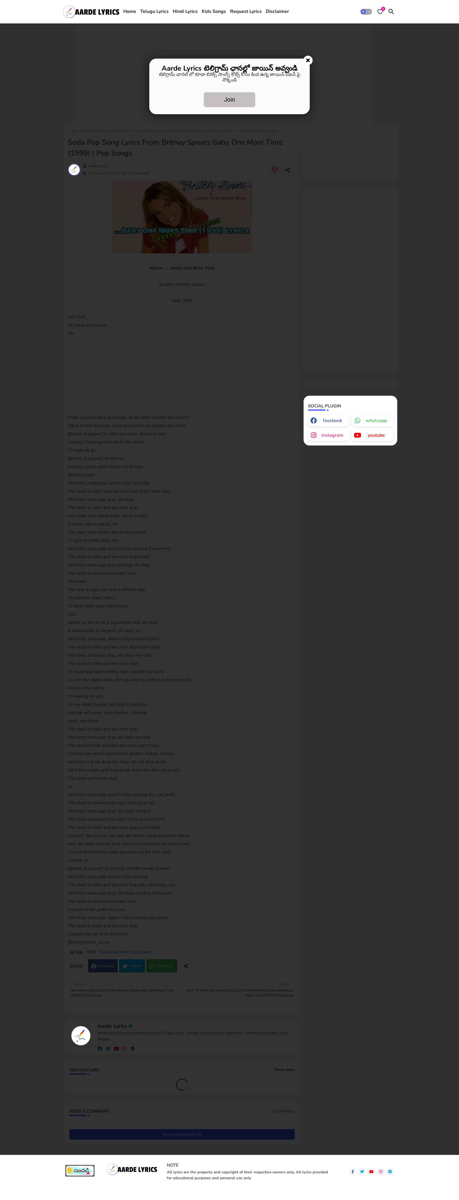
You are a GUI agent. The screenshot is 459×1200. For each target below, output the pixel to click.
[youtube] (371, 1171)
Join (229, 99)
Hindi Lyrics (185, 11)
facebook (332, 420)
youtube (376, 435)
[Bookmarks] (380, 12)
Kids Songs (214, 11)
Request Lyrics (246, 11)
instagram (332, 435)
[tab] (129, 11)
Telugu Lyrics (154, 11)
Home (129, 11)
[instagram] (380, 1171)
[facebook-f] (352, 1171)
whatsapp (376, 420)
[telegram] (390, 1171)
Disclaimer (277, 11)
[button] (366, 12)
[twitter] (362, 1171)
